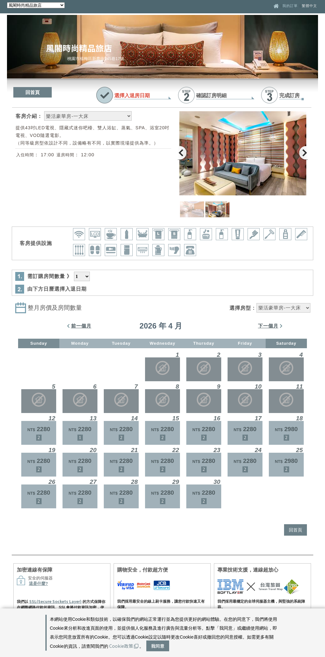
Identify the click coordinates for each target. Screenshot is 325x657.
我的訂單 (290, 6)
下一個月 (268, 325)
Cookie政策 (123, 646)
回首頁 (32, 92)
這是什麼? (38, 583)
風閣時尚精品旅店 (79, 48)
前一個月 (81, 325)
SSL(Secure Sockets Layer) (55, 601)
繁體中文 (309, 6)
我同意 (157, 646)
